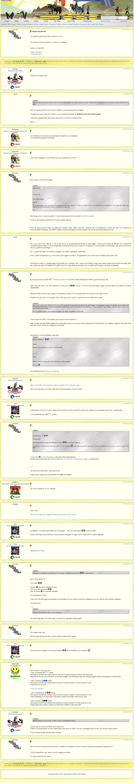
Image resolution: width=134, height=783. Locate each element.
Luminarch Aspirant (87, 216)
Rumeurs (31, 24)
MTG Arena (99, 24)
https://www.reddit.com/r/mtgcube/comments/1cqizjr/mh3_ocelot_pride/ (53, 514)
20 (91, 61)
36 (8, 63)
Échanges (13, 24)
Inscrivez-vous (105, 21)
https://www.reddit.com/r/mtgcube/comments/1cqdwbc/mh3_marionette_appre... (55, 385)
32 (123, 61)
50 (46, 63)
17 (83, 61)
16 (80, 61)
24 (101, 61)
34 (128, 61)
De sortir (59, 36)
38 (14, 63)
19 (88, 61)
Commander (83, 24)
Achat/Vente (71, 21)
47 (38, 63)
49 (43, 63)
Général (4, 24)
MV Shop (57, 21)
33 (125, 61)
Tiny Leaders (91, 24)
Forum (46, 21)
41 (22, 63)
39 (16, 63)
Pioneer (65, 24)
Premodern (53, 24)
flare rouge (41, 551)
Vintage (41, 24)
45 (33, 63)
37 (11, 63)
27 (109, 61)
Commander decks (36, 54)
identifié (61, 774)
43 (27, 63)
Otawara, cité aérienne (52, 371)
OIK (8, 24)
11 (67, 61)
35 (6, 63)
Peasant (76, 24)
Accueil (6, 21)
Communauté (87, 21)
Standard (70, 24)
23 (99, 61)
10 (64, 61)
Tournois (24, 24)
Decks (17, 21)
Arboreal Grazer (79, 459)
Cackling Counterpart (81, 286)
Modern (59, 24)
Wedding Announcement (61, 279)
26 (107, 61)
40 (19, 63)
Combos (26, 21)
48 (40, 63)
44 (30, 63)
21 (93, 61)
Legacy (46, 24)
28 (112, 61)
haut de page (7, 61)
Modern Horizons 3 (36, 52)
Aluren (46, 489)
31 (120, 61)
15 (77, 61)
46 (35, 63)
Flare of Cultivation (66, 459)
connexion (124, 21)
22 (96, 61)
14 (75, 61)
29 (115, 61)
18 (85, 61)
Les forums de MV (18, 61)
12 (69, 61)
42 (25, 63)
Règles (36, 21)
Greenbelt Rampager (47, 457)
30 (117, 61)
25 (104, 61)
